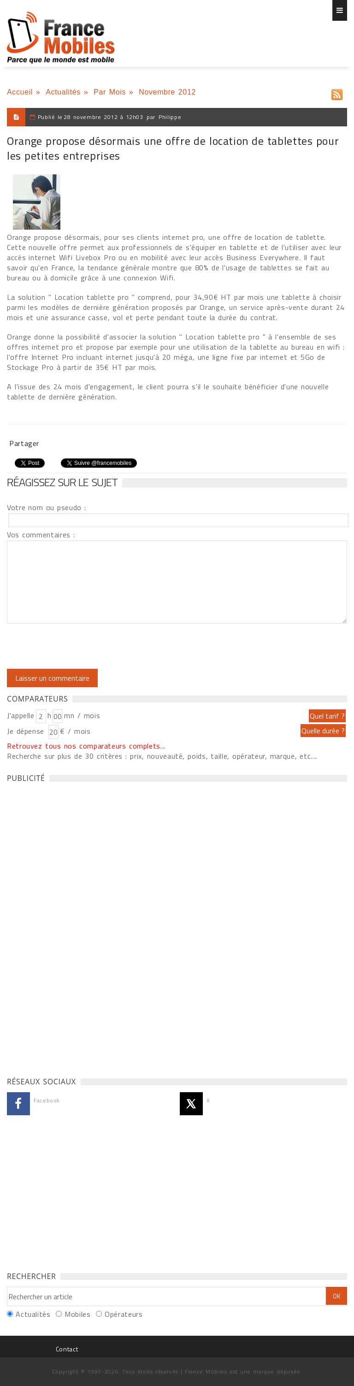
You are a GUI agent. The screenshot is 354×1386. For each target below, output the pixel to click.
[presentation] (84, 646)
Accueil (20, 92)
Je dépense (27, 731)
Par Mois (110, 92)
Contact (67, 1349)
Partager (24, 443)
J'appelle (21, 715)
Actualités (63, 92)
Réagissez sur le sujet (62, 482)
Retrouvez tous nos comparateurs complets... (86, 745)
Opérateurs (123, 1314)
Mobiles (77, 1314)
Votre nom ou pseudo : (46, 507)
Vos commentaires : (41, 534)
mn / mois (82, 715)
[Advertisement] (76, 927)
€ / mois (75, 731)
